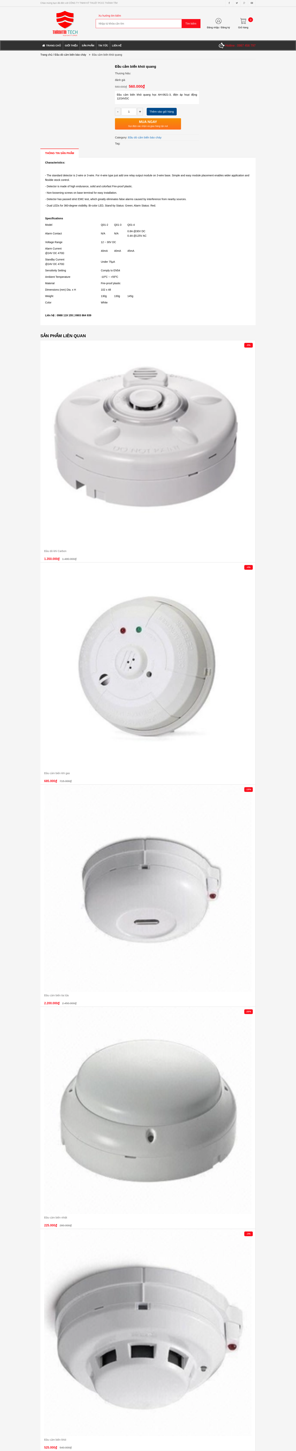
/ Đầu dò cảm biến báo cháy (69, 54)
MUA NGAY (148, 122)
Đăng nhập (213, 27)
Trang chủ (46, 54)
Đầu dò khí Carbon (55, 551)
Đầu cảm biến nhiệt (55, 1217)
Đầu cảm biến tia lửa (56, 995)
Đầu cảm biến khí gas (57, 773)
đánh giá (120, 79)
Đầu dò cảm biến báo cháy (144, 137)
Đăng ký (225, 27)
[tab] (59, 153)
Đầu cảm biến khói (55, 1439)
